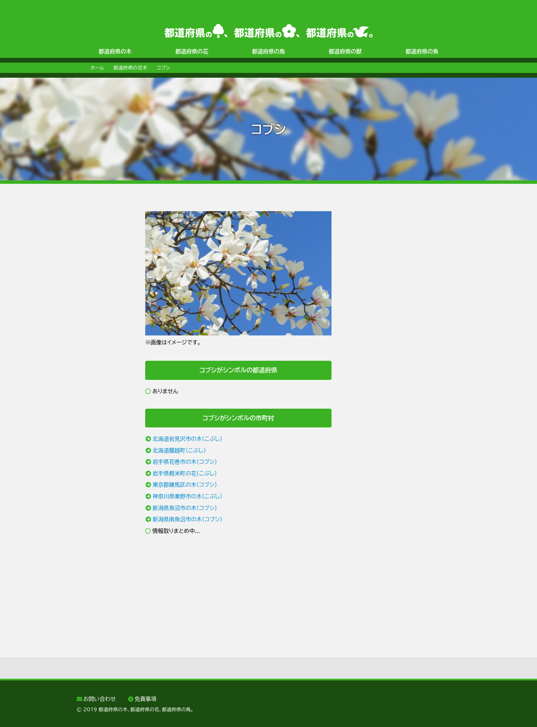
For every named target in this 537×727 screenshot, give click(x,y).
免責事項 (146, 699)
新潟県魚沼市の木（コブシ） (185, 508)
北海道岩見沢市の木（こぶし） (188, 439)
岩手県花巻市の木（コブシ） (185, 461)
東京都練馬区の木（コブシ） (185, 484)
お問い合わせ (99, 699)
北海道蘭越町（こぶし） (179, 450)
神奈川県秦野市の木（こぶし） (188, 496)
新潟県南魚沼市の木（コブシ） (188, 519)
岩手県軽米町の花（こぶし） (185, 473)
